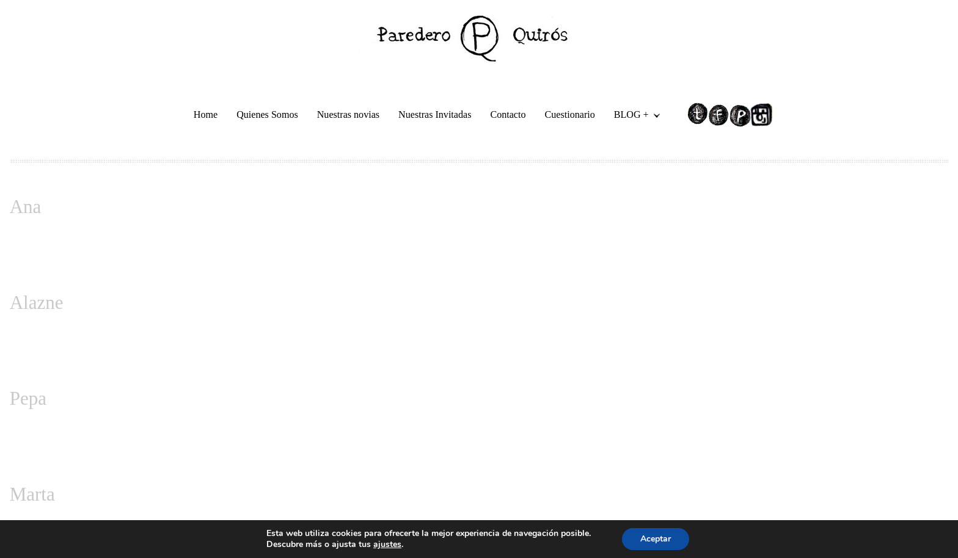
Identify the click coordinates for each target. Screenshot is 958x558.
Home (206, 114)
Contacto (507, 114)
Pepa (28, 398)
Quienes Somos (267, 114)
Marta (32, 494)
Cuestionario (570, 114)
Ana (26, 206)
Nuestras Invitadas (434, 114)
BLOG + (632, 116)
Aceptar (655, 539)
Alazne (37, 302)
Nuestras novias (348, 114)
